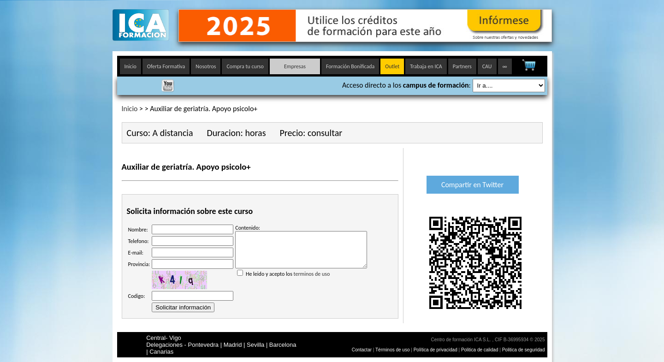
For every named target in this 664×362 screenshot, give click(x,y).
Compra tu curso (244, 66)
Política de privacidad (436, 349)
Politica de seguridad (523, 349)
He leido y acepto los (301, 277)
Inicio (130, 66)
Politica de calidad (479, 349)
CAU (487, 66)
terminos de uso (312, 281)
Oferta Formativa (166, 66)
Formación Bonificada (350, 66)
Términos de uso (392, 349)
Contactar (362, 349)
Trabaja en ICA (426, 66)
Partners (462, 66)
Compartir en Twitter (472, 184)
